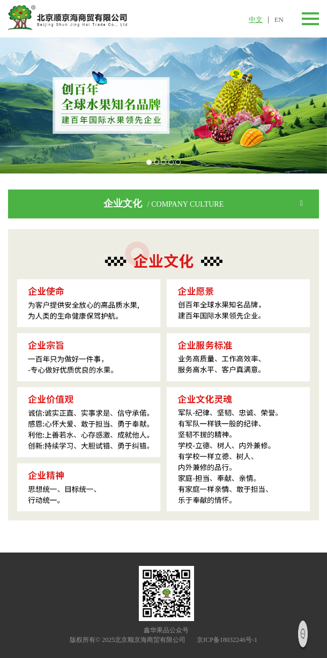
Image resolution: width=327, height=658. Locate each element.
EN (279, 20)
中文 (256, 20)
